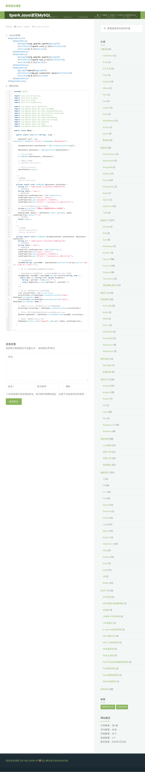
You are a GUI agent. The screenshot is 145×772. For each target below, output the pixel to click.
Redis (105, 193)
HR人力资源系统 (111, 642)
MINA (105, 318)
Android (106, 386)
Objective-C (108, 544)
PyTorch (107, 265)
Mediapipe (108, 246)
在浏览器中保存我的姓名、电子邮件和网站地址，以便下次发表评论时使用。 (46, 394)
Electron (107, 511)
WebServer (108, 344)
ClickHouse (108, 55)
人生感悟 (107, 445)
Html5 (106, 518)
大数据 (104, 49)
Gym (105, 239)
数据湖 (106, 140)
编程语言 (105, 472)
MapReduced (109, 120)
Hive (105, 94)
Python (106, 557)
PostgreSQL (108, 186)
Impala (106, 107)
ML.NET (106, 252)
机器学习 (105, 220)
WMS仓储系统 (110, 681)
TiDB (105, 212)
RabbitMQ (108, 331)
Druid (105, 62)
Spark (106, 133)
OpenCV (106, 259)
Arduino (106, 392)
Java (105, 524)
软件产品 (105, 590)
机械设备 (107, 371)
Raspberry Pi (109, 424)
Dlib (105, 233)
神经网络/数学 (110, 285)
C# (104, 485)
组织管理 (105, 439)
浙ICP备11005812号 (29, 760)
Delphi (106, 505)
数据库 (104, 147)
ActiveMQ (107, 305)
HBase (106, 88)
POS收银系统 (109, 668)
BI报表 (106, 610)
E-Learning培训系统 (112, 629)
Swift (105, 570)
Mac (105, 418)
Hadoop (107, 81)
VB (104, 576)
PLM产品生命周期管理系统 (116, 662)
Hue (105, 101)
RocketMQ (108, 338)
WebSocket (108, 351)
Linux (105, 411)
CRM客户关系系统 (112, 616)
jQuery (106, 531)
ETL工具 (107, 68)
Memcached (109, 160)
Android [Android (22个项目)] (108, 707)
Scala (105, 563)
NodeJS (107, 537)
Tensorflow (108, 278)
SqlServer (108, 206)
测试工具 (105, 293)
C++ (104, 492)
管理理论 (107, 464)
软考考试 (105, 689)
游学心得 (107, 452)
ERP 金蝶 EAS (109, 636)
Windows (107, 431)
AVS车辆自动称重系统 (114, 603)
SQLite (106, 199)
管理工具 (107, 458)
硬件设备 (105, 359)
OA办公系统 (109, 655)
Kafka (105, 312)
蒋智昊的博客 (13, 6)
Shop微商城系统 (111, 675)
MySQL (106, 173)
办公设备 (107, 365)
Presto (106, 127)
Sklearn (106, 272)
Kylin (105, 114)
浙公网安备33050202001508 (54, 760)
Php (105, 550)
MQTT (106, 325)
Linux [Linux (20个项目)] (122, 707)
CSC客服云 (108, 623)
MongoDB (107, 167)
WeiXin (106, 583)
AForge (106, 226)
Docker (106, 399)
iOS (104, 405)
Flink (105, 75)
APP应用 (107, 597)
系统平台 (105, 379)
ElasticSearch (109, 154)
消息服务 (105, 299)
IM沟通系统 (108, 649)
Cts (104, 498)
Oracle (106, 180)
